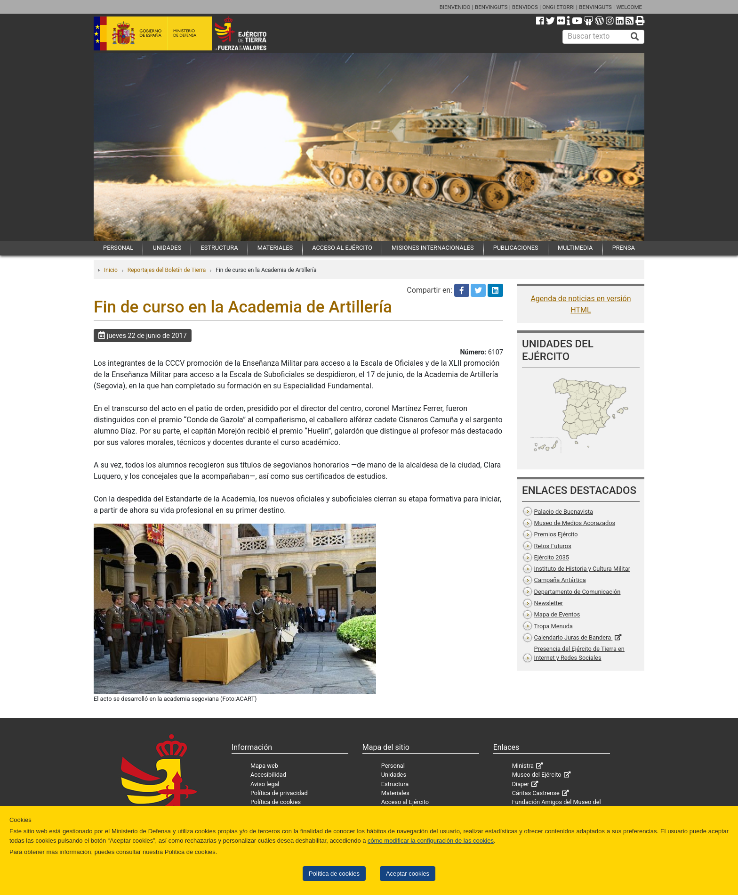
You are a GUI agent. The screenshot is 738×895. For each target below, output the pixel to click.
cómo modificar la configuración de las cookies (431, 840)
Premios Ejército (556, 534)
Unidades (393, 774)
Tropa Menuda (553, 626)
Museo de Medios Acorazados (574, 522)
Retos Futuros (552, 546)
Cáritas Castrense (536, 792)
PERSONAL (118, 247)
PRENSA (623, 247)
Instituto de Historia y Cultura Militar (582, 568)
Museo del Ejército (537, 774)
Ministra (523, 765)
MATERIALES (275, 247)
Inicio (111, 270)
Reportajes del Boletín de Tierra (167, 270)
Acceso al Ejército (405, 801)
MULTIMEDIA (575, 247)
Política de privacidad (279, 792)
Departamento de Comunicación (577, 591)
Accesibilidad (268, 774)
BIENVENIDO (455, 7)
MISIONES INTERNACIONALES (432, 247)
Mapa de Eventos (557, 614)
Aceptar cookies (407, 873)
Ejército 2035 (551, 557)
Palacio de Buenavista (563, 511)
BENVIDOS (525, 7)
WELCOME (629, 7)
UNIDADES (166, 247)
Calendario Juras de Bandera (573, 637)
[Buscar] (635, 36)
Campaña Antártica (560, 579)
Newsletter (548, 603)
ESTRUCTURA (219, 247)
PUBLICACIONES (515, 247)
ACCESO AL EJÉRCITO (342, 247)
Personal (393, 765)
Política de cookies (334, 873)
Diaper (520, 784)
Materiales (395, 792)
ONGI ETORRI (558, 7)
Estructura (395, 784)
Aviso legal (265, 784)
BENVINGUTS (491, 7)
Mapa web (264, 765)
